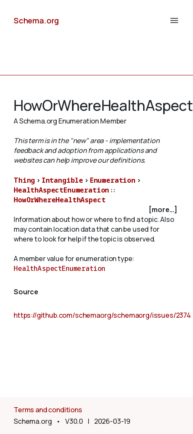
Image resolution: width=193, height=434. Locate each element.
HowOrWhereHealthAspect (59, 199)
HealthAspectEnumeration (61, 190)
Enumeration (112, 180)
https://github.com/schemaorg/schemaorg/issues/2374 (102, 315)
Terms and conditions (48, 409)
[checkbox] (96, 210)
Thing (24, 180)
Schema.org (36, 20)
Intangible (62, 180)
